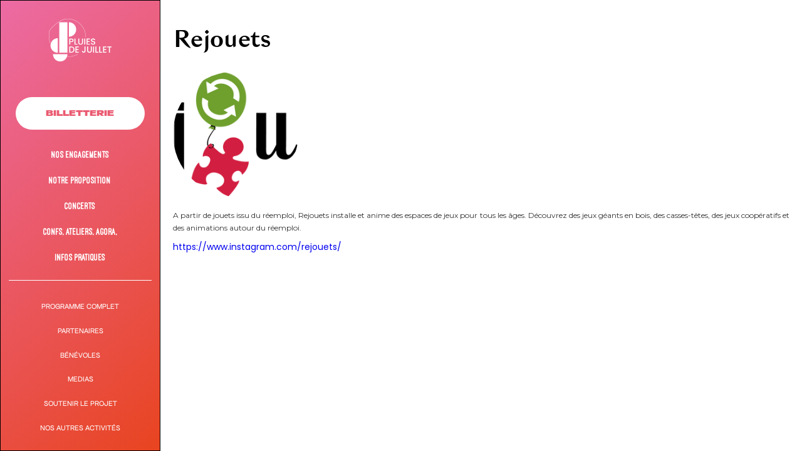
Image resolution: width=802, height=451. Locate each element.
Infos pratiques (80, 257)
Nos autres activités (80, 428)
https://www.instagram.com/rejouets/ (257, 247)
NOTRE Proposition (80, 180)
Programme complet (80, 307)
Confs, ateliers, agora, (80, 231)
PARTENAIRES (80, 331)
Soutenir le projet (80, 404)
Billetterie (80, 113)
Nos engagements (80, 154)
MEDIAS (80, 379)
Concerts (80, 205)
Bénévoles (80, 355)
